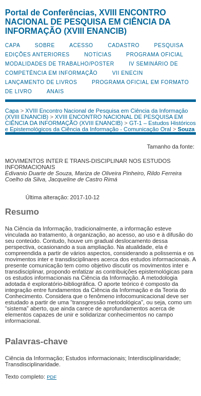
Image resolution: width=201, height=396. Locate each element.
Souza (186, 129)
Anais (55, 91)
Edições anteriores (37, 54)
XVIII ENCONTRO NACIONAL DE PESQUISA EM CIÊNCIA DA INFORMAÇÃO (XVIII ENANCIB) (94, 120)
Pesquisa (169, 45)
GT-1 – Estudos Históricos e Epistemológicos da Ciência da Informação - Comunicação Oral (100, 126)
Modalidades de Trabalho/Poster (59, 64)
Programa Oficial (155, 54)
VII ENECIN (127, 73)
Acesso (81, 45)
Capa (13, 45)
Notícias (97, 54)
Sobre (45, 45)
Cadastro (123, 45)
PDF (51, 377)
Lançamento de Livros (41, 82)
